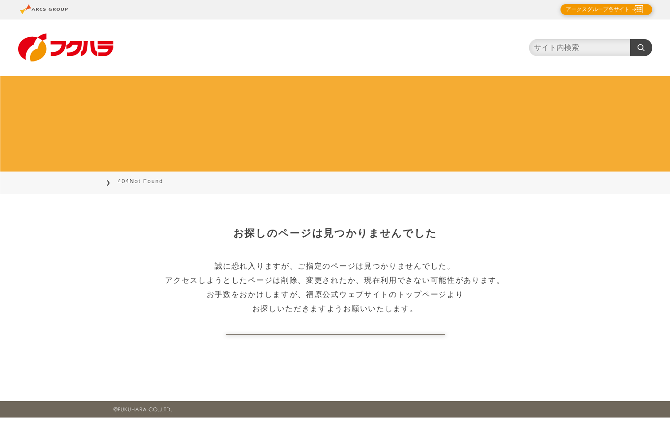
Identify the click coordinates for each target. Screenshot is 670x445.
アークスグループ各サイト (590, 9)
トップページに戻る (335, 348)
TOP (121, 181)
